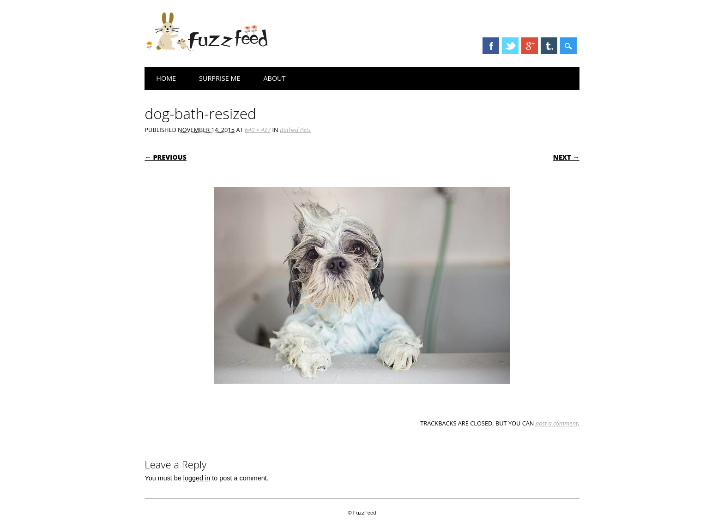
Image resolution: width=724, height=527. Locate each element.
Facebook (491, 45)
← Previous (166, 157)
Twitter (510, 45)
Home (166, 78)
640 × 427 (258, 130)
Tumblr (549, 45)
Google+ (529, 45)
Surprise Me (219, 78)
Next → (566, 157)
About (275, 78)
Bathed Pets (295, 130)
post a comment (557, 423)
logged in (196, 478)
